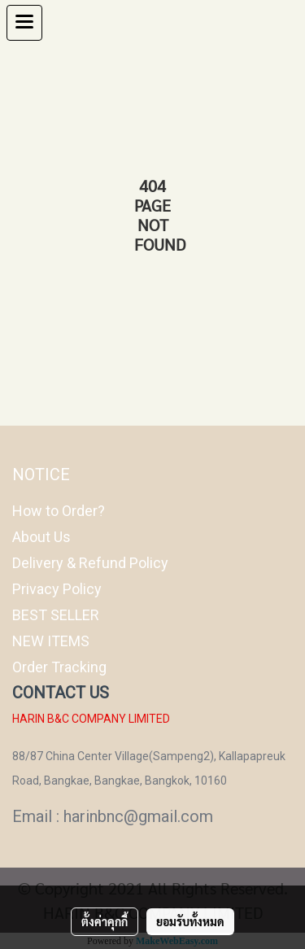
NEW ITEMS (50, 640)
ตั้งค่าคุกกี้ (104, 921)
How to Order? (58, 510)
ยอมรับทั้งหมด (190, 921)
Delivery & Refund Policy (90, 562)
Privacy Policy (57, 588)
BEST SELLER (55, 614)
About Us (41, 536)
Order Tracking (59, 667)
